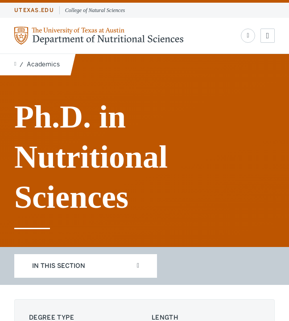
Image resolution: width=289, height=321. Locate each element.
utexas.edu (34, 10)
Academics (43, 64)
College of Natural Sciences (95, 10)
